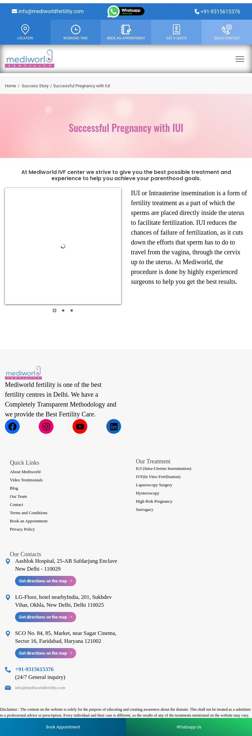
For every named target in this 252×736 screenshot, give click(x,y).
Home (10, 85)
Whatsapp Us (189, 727)
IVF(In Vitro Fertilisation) (158, 476)
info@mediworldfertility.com (48, 11)
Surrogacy (144, 509)
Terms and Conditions (29, 512)
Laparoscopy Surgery (154, 484)
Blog (14, 488)
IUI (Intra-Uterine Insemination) (163, 468)
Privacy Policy (22, 529)
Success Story (35, 85)
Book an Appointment (29, 520)
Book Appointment (63, 727)
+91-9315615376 (217, 12)
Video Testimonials (26, 479)
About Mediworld (25, 471)
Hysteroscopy (147, 493)
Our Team (18, 496)
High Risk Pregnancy (154, 501)
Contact (16, 504)
